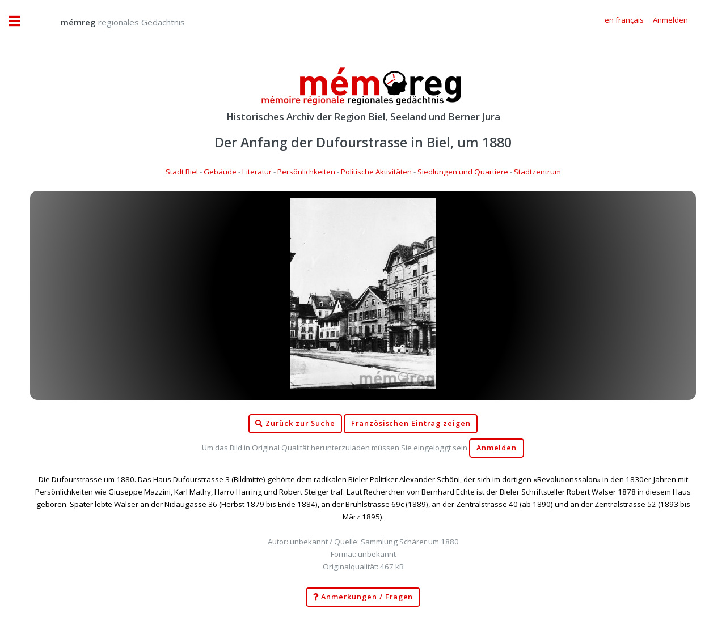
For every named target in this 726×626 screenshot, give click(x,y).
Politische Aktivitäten (376, 172)
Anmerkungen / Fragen (363, 597)
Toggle (20, 21)
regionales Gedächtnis (111, 22)
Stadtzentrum (537, 172)
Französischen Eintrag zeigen (411, 423)
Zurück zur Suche (295, 424)
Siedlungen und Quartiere (462, 172)
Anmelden (496, 448)
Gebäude (220, 172)
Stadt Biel (182, 172)
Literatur (257, 172)
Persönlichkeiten (306, 172)
